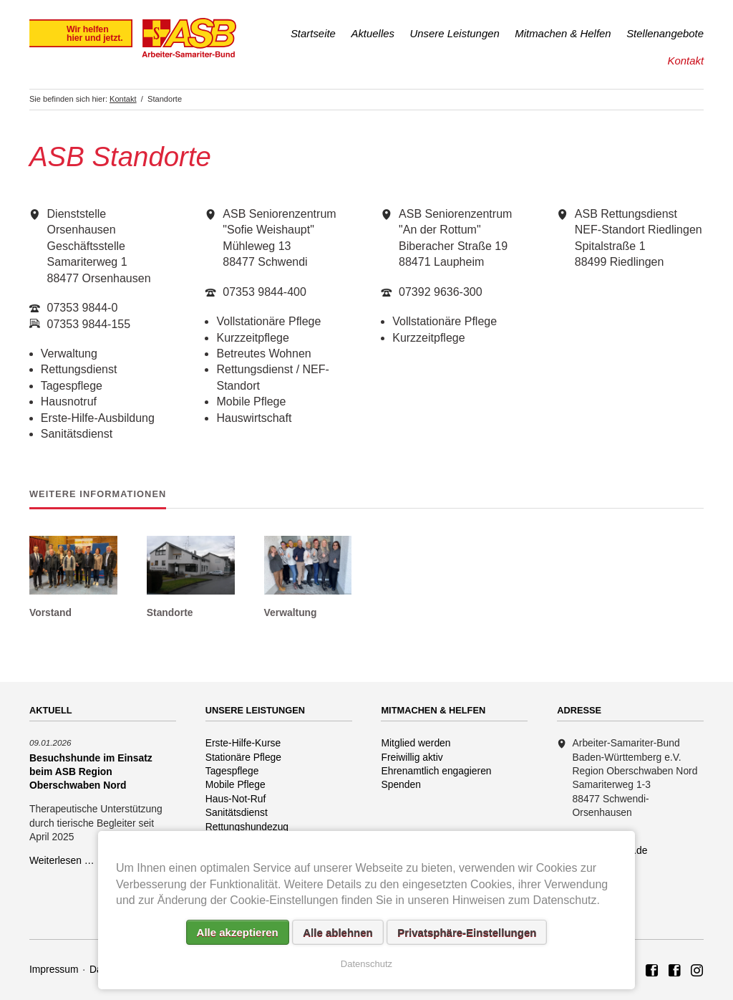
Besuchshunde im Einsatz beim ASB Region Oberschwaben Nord (90, 771)
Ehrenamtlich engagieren (436, 771)
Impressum (54, 969)
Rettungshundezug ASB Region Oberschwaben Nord (697, 971)
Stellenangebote (665, 33)
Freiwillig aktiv (411, 757)
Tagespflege (232, 771)
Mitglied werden (415, 743)
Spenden (401, 784)
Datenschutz (366, 963)
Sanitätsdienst (236, 812)
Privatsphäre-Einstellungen (466, 932)
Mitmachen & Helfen (563, 33)
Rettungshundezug (246, 826)
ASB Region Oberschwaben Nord (652, 971)
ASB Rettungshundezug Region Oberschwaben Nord (675, 971)
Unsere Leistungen (455, 33)
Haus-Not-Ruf (235, 798)
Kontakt (685, 60)
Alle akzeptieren (237, 932)
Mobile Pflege (235, 784)
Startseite (313, 33)
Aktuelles (372, 33)
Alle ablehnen (338, 932)
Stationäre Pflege (243, 757)
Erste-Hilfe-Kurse (243, 743)
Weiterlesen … (61, 860)
